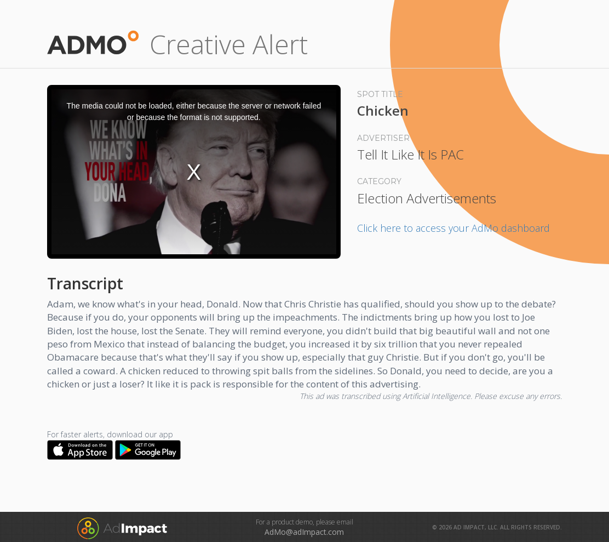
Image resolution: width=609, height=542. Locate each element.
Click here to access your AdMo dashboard (453, 228)
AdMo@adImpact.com (304, 532)
